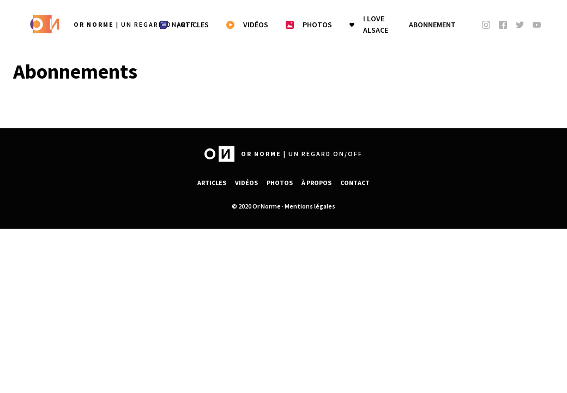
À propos (316, 182)
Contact (355, 182)
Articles (211, 182)
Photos (280, 182)
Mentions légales (310, 206)
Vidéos (246, 182)
